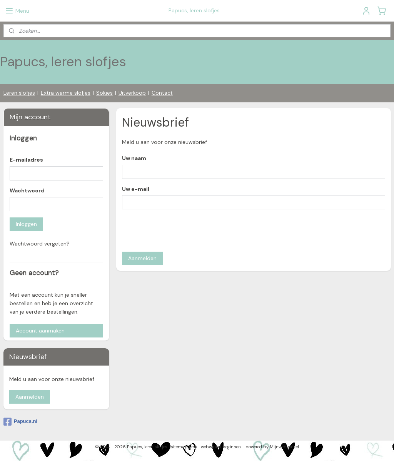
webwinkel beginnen (221, 446)
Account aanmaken (40, 330)
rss (194, 446)
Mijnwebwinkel (284, 446)
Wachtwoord (27, 190)
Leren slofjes (19, 92)
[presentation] (180, 230)
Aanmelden (142, 258)
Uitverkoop (132, 92)
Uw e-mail (135, 188)
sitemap (179, 446)
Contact (162, 92)
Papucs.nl (20, 421)
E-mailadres (26, 159)
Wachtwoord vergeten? (40, 243)
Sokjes (104, 92)
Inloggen (26, 223)
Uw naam (134, 157)
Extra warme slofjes (65, 92)
